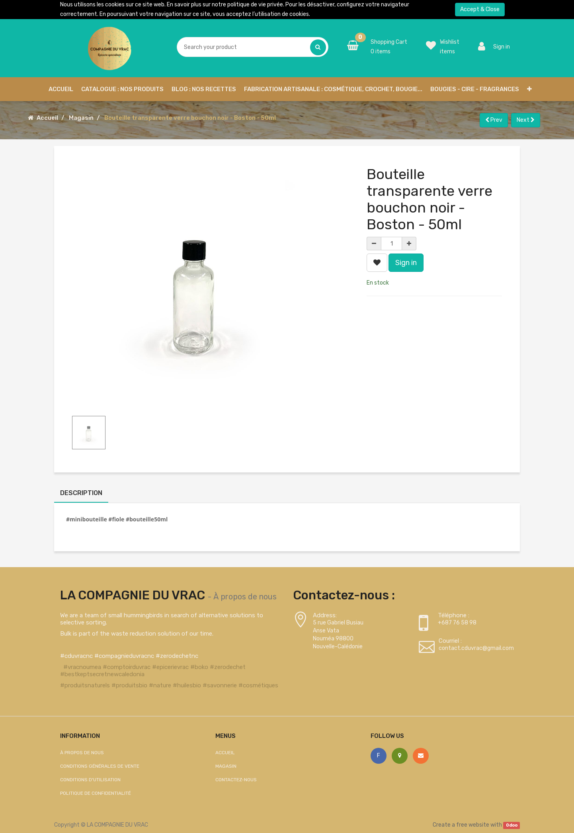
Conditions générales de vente (99, 766)
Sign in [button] (406, 262)
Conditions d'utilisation (90, 779)
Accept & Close (480, 9)
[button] (529, 89)
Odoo (511, 825)
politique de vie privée (255, 4)
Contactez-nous (236, 779)
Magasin (81, 117)
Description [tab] (81, 493)
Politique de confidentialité (95, 793)
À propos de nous (245, 597)
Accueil (47, 117)
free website (472, 824)
